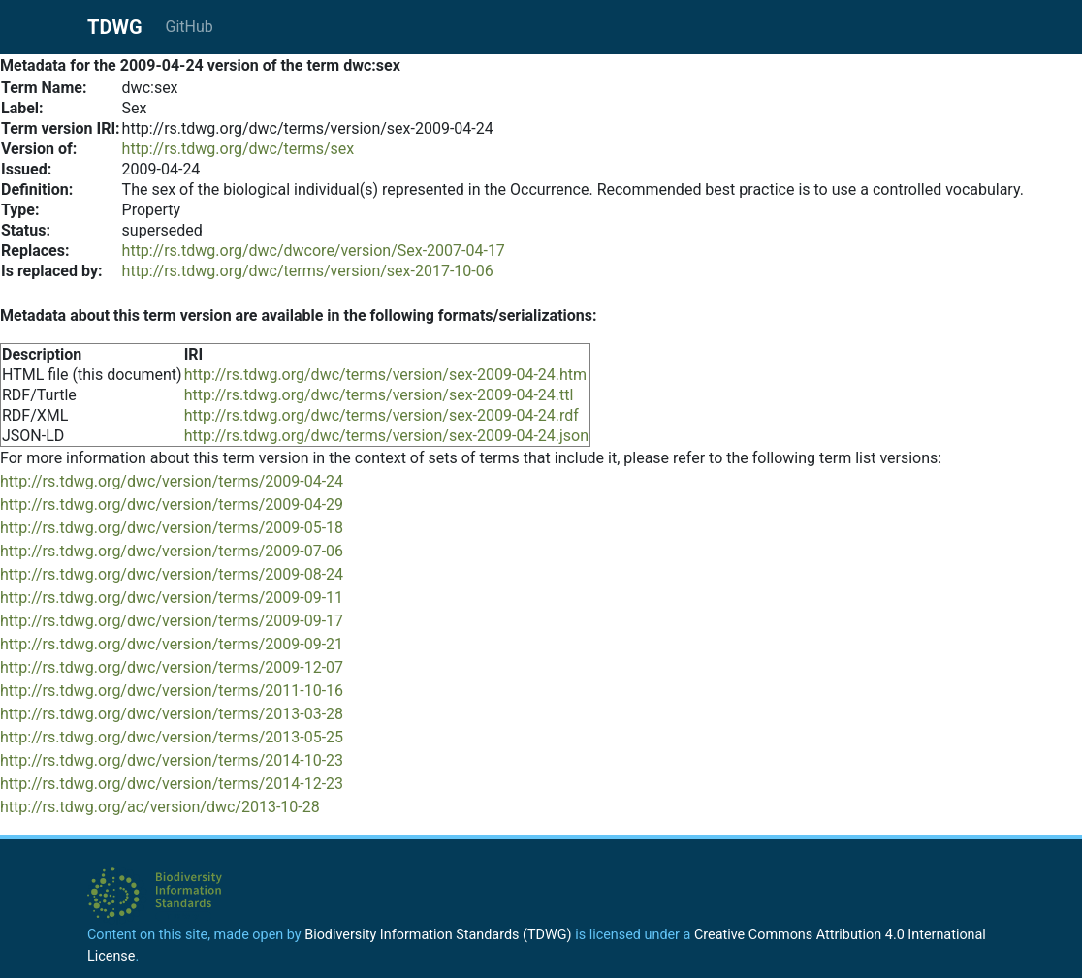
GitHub (189, 26)
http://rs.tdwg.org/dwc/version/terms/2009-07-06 (171, 551)
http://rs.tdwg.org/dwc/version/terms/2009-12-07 (171, 667)
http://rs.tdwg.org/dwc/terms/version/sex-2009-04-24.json (386, 435)
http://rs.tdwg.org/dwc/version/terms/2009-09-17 (171, 621)
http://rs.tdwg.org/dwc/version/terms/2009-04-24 (171, 481)
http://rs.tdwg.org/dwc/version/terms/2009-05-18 (171, 528)
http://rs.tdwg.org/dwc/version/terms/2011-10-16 (171, 690)
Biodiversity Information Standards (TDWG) (437, 935)
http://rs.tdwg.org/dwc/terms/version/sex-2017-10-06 (307, 271)
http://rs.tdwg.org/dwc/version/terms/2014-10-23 (171, 760)
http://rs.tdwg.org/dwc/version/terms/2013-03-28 (171, 714)
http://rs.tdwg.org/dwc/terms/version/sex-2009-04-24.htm (385, 374)
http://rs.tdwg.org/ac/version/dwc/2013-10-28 (160, 807)
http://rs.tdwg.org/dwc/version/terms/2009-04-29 (171, 504)
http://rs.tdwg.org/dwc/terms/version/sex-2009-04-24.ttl (379, 395)
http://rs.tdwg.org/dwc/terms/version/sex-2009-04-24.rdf (381, 415)
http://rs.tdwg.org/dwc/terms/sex (238, 149)
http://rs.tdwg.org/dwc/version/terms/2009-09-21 (171, 644)
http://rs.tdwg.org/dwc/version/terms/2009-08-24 (171, 574)
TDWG (115, 27)
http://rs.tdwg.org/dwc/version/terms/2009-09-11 (171, 597)
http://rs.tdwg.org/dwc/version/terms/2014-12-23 (171, 783)
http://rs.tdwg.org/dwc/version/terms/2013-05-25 (171, 737)
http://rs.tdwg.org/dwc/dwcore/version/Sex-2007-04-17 (313, 250)
